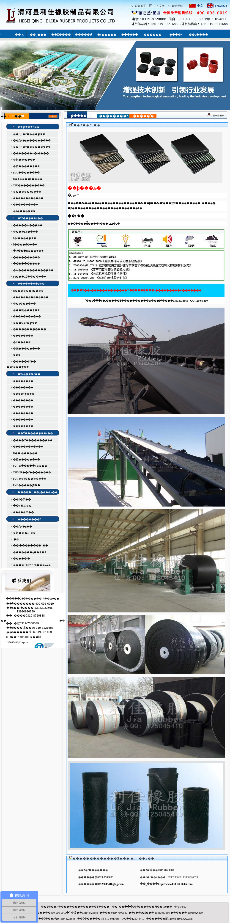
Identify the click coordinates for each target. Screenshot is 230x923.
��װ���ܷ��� (24, 303)
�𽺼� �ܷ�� (16, 539)
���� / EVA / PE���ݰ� (32, 565)
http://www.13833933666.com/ (175, 884)
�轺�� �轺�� (24, 533)
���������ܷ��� (28, 198)
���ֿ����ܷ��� (26, 263)
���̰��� (153, 34)
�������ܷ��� (25, 204)
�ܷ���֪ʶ (176, 34)
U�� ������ (25, 453)
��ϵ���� (198, 34)
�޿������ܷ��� (26, 257)
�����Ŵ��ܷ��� (27, 225)
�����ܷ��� (23, 335)
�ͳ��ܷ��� (22, 342)
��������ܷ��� (27, 316)
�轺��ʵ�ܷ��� (24, 159)
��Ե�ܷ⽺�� (22, 505)
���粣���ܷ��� (26, 310)
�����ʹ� (21, 558)
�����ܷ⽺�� (23, 512)
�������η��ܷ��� (30, 552)
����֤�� (129, 34)
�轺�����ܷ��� (26, 166)
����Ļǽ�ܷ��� (25, 231)
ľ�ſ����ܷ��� (24, 238)
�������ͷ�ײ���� (31, 153)
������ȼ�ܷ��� (27, 191)
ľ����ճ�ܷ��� (25, 244)
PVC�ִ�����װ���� (30, 466)
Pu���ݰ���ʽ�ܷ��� (30, 276)
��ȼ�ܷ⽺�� (22, 499)
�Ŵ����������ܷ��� (33, 270)
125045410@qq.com (112, 884)
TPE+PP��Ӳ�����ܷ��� (32, 472)
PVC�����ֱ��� (26, 485)
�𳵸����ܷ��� (17, 355)
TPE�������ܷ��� (28, 185)
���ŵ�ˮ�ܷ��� (25, 323)
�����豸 (84, 34)
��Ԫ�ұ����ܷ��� (29, 134)
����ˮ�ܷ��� (23, 394)
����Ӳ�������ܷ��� (32, 440)
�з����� (106, 34)
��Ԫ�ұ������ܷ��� (32, 140)
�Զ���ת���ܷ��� (28, 251)
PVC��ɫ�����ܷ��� (29, 478)
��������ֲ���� (29, 329)
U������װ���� (28, 290)
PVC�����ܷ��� (26, 172)
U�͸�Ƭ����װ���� (28, 179)
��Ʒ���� (61, 34)
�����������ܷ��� (30, 297)
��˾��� (38, 34)
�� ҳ (19, 34)
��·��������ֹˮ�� (30, 545)
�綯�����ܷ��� (26, 348)
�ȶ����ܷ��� (24, 211)
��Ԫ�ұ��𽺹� (22, 526)
